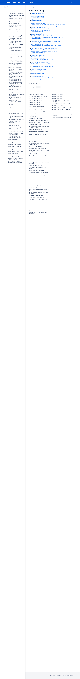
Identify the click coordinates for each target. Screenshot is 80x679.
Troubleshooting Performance (13, 142)
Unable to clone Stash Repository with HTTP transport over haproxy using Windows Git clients (16, 31)
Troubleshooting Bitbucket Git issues (58, 105)
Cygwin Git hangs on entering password (16, 13)
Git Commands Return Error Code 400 (16, 44)
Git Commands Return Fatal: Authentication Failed (40, 74)
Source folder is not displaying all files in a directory (61, 117)
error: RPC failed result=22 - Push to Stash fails (37, 181)
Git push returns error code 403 (14, 23)
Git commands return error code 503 (15, 19)
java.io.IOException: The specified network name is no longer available (43, 79)
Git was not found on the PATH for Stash (16, 36)
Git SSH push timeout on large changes (16, 88)
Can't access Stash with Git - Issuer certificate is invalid (41, 30)
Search (68, 2)
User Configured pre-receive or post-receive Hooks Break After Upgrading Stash (15, 64)
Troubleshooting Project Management (14, 144)
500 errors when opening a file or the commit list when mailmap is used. (44, 48)
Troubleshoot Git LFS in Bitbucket (58, 96)
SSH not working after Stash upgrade (15, 127)
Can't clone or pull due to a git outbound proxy (39, 62)
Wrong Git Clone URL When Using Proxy (16, 28)
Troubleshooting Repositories (13, 153)
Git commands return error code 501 (15, 18)
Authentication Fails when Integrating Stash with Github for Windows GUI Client (45, 40)
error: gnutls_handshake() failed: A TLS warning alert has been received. (44, 51)
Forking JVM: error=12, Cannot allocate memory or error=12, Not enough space (45, 26)
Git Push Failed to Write (13, 111)
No (39, 87)
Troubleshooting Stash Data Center (14, 156)
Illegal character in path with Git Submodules (39, 70)
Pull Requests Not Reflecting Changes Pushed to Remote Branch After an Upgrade (16, 73)
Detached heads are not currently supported (39, 58)
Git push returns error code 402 (14, 21)
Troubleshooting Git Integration (57, 94)
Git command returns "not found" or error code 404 (40, 14)
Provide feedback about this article (48, 87)
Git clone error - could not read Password (16, 119)
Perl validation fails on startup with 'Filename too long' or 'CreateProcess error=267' (15, 47)
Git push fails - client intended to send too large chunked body (42, 56)
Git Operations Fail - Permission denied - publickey (38, 153)
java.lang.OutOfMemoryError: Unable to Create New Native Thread (43, 77)
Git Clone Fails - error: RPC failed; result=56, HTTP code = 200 (42, 72)
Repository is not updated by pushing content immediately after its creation (44, 49)
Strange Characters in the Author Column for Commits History (42, 35)
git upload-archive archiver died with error (16, 92)
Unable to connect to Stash (14, 58)
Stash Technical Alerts (12, 10)
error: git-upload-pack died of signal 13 (16, 131)
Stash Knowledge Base (11, 6)
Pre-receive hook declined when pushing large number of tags (42, 66)
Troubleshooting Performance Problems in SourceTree (62, 107)
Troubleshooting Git (11, 11)
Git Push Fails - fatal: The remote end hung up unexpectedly (41, 21)
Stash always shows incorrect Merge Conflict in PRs (40, 28)
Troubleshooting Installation (13, 139)
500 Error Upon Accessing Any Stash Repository (39, 44)
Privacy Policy (52, 675)
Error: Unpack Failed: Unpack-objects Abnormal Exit (40, 63)
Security (64, 675)
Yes (37, 87)
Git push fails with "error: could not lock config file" (61, 103)
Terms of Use (58, 675)
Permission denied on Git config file (15, 50)
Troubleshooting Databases (13, 149)
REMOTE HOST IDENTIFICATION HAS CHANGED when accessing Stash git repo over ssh (16, 56)
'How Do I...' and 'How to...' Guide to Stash (15, 151)
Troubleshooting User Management (14, 146)
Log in (71, 2)
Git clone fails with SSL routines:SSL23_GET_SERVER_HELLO (42, 59)
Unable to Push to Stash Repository (15, 67)
